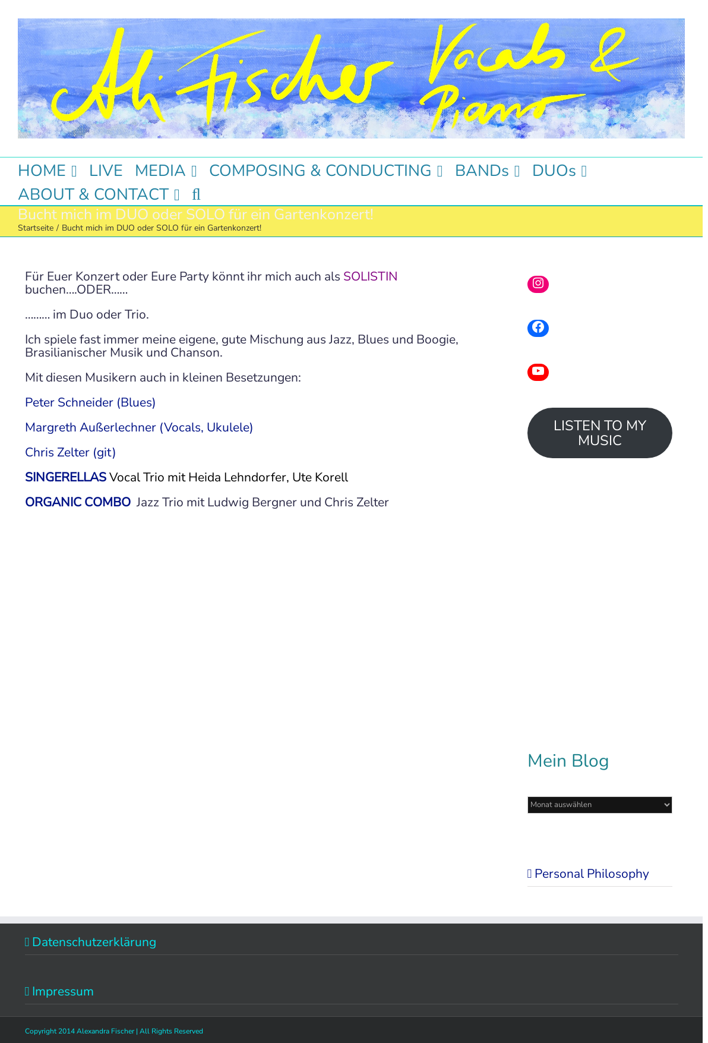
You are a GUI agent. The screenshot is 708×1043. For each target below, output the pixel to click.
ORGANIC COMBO (78, 502)
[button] (196, 193)
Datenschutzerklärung (94, 942)
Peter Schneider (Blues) (90, 402)
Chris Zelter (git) (70, 452)
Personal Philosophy (592, 873)
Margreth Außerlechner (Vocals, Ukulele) (139, 427)
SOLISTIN (370, 276)
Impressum (63, 991)
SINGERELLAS (65, 477)
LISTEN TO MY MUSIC (600, 433)
